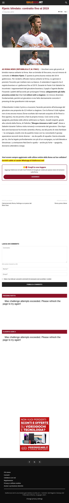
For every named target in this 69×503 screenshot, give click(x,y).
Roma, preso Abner (61, 203)
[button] (3, 2)
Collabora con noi (10, 478)
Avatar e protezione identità (13, 486)
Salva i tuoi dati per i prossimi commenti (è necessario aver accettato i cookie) (27, 279)
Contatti (7, 475)
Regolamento (8, 480)
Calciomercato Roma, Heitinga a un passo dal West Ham (17, 204)
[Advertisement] (34, 225)
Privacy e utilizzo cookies (12, 483)
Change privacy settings (34, 499)
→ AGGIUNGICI (34, 177)
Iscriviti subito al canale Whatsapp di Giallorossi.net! (23, 160)
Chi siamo (7, 472)
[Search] (66, 2)
